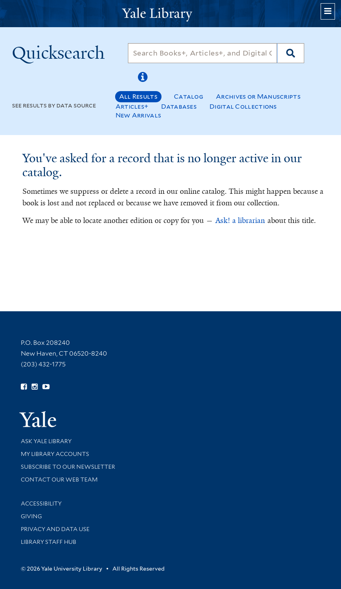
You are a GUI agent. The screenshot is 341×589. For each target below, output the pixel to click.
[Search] (202, 53)
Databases (179, 106)
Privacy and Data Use (55, 529)
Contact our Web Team (59, 479)
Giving (31, 516)
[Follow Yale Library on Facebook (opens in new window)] (24, 386)
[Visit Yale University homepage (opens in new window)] (37, 416)
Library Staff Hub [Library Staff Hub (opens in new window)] (48, 542)
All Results (138, 96)
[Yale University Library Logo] (170, 14)
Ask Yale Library (46, 441)
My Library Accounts (55, 454)
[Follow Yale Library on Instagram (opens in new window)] (35, 386)
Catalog (188, 96)
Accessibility (41, 503)
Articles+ (132, 106)
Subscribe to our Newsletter (68, 467)
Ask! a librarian (240, 220)
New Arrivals (139, 115)
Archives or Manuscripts (258, 96)
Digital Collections (243, 106)
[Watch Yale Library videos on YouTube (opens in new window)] (46, 386)
